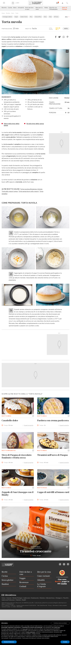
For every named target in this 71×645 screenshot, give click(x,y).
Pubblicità (18, 600)
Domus (3, 598)
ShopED (24, 600)
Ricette (4, 8)
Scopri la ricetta (28, 425)
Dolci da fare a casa (29, 8)
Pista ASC (65, 598)
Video (46, 8)
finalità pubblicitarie (30, 632)
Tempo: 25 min (35, 555)
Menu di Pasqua (64, 8)
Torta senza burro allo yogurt (28, 191)
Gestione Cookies (6, 607)
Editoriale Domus (50, 598)
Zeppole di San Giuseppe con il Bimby (17, 493)
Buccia (58, 581)
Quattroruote (26, 598)
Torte (16, 13)
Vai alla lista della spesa (35, 124)
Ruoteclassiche (35, 598)
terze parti (25, 629)
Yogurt (16, 16)
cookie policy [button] (57, 627)
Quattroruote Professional (8, 600)
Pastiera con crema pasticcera (53, 420)
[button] (67, 17)
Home (3, 13)
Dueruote (9, 598)
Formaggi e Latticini (7, 16)
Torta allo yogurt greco (10, 191)
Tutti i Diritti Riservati (42, 605)
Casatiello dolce (10, 420)
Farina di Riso (38, 16)
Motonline (42, 598)
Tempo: (8, 425)
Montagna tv (59, 598)
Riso (31, 16)
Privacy (50, 605)
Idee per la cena (39, 8)
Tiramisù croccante (35, 551)
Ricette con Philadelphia (53, 8)
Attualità (21, 8)
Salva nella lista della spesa (11, 124)
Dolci (12, 13)
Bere (14, 8)
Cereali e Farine (23, 16)
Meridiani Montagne (17, 598)
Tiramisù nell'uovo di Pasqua (52, 455)
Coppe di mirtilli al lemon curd (53, 492)
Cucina (10, 8)
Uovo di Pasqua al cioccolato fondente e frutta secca (17, 456)
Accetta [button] (65, 642)
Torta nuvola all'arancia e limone (31, 189)
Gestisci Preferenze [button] (9, 642)
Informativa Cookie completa (60, 605)
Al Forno (56, 16)
